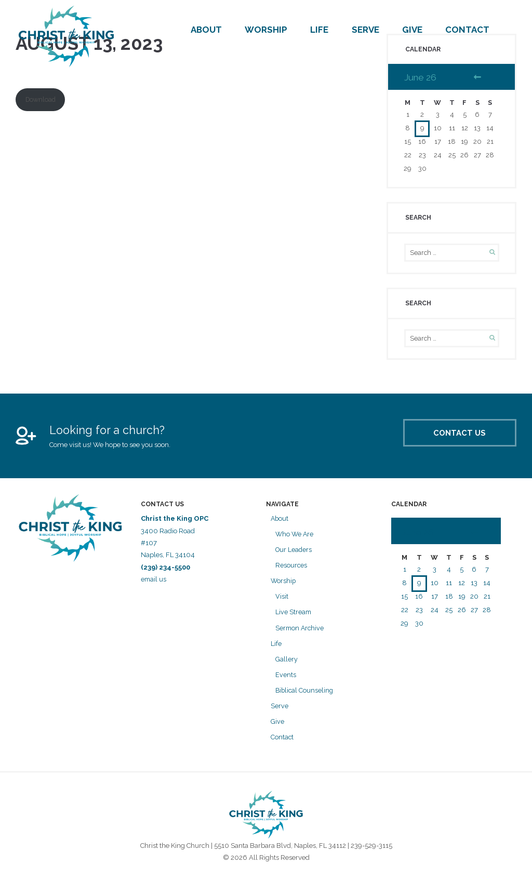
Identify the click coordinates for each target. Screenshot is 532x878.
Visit (281, 598)
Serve (365, 29)
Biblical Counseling (305, 691)
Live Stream (293, 613)
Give (412, 29)
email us (155, 581)
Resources (291, 567)
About (206, 29)
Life (319, 29)
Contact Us (449, 437)
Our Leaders (294, 552)
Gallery (286, 660)
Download (41, 100)
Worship (266, 29)
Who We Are (295, 536)
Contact (467, 29)
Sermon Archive (300, 629)
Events (285, 676)
